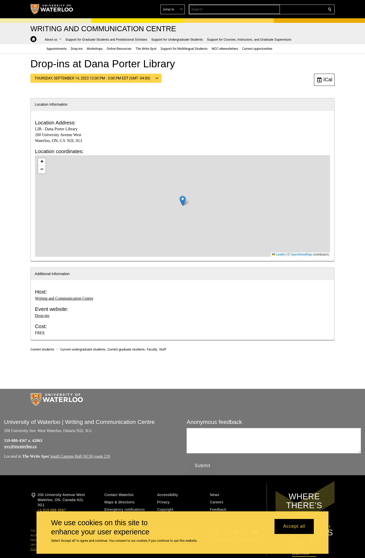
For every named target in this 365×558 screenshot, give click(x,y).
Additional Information (52, 274)
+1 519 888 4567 (52, 510)
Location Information (51, 104)
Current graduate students (125, 349)
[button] (293, 9)
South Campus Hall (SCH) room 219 (80, 456)
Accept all (294, 526)
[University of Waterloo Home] (52, 9)
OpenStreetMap (301, 254)
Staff (162, 349)
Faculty (152, 349)
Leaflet (278, 254)
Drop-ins (42, 315)
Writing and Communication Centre (64, 298)
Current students (42, 349)
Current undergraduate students (82, 349)
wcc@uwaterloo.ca (20, 446)
